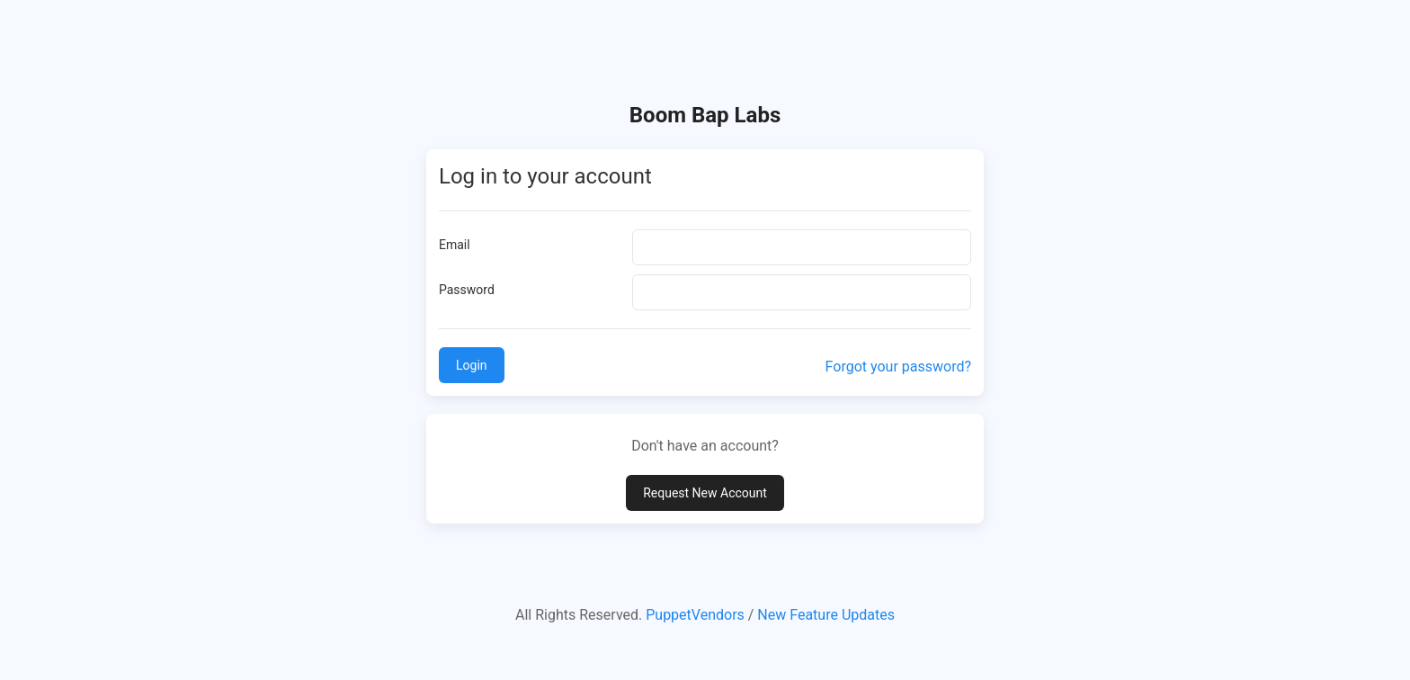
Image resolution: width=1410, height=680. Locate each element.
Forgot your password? (898, 366)
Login (471, 365)
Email (454, 244)
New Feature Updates (826, 614)
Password (467, 289)
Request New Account (705, 493)
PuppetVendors (695, 614)
